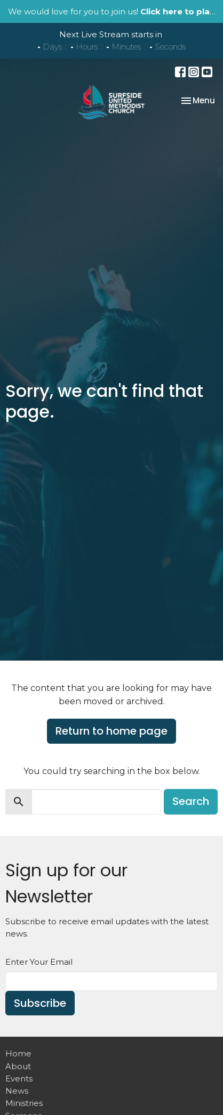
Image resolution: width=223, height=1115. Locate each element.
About (18, 1066)
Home (18, 1053)
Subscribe (40, 1003)
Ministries (24, 1103)
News (16, 1091)
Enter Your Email (39, 962)
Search (190, 801)
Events (19, 1078)
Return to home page (111, 730)
